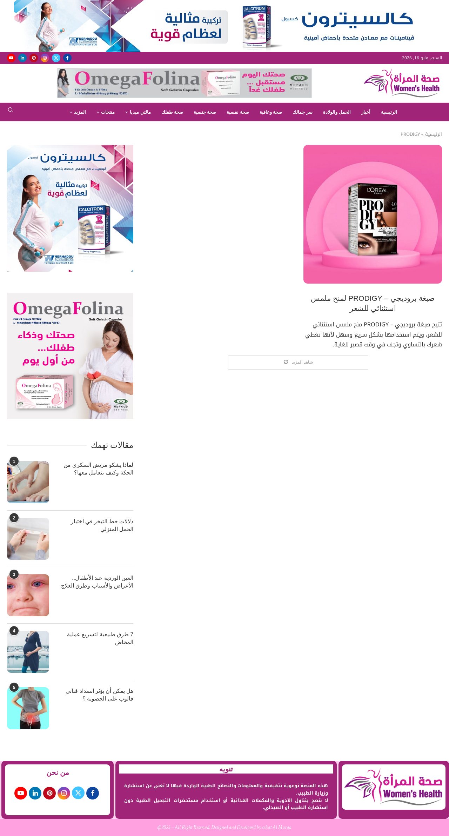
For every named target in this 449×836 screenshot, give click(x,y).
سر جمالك (303, 112)
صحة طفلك (172, 112)
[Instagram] (45, 58)
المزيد (80, 112)
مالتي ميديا (140, 112)
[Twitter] (56, 58)
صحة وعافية (271, 112)
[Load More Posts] (298, 362)
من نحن (57, 772)
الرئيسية (389, 112)
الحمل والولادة (337, 112)
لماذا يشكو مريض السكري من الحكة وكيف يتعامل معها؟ (98, 469)
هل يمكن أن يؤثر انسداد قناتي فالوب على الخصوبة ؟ (99, 695)
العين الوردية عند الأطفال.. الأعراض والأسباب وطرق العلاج (97, 582)
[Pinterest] (33, 58)
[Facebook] (67, 58)
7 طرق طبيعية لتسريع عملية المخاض (100, 638)
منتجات (108, 112)
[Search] (10, 112)
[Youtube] (11, 58)
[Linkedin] (22, 58)
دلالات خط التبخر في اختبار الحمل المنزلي (102, 525)
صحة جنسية (205, 112)
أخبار (365, 112)
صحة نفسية (238, 112)
